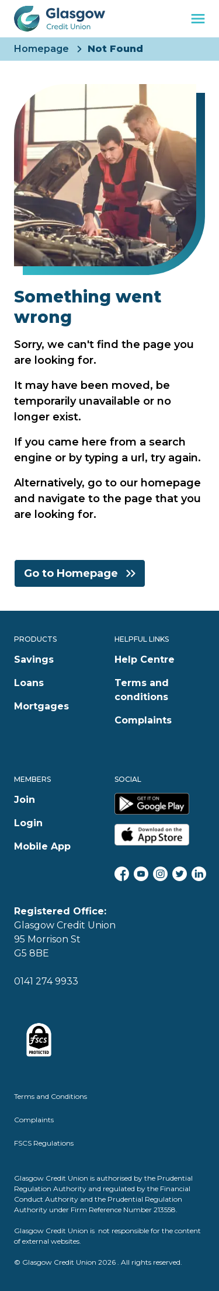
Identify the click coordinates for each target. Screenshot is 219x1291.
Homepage (41, 49)
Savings (34, 659)
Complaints (143, 720)
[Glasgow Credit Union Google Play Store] (160, 804)
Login (28, 823)
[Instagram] (160, 874)
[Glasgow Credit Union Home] (59, 19)
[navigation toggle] (198, 19)
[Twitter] (179, 874)
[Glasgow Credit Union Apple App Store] (160, 834)
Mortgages (41, 706)
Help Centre (144, 659)
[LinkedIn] (199, 874)
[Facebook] (121, 874)
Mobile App (42, 846)
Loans (29, 682)
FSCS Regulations (44, 1143)
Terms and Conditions (50, 1096)
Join (24, 799)
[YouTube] (141, 874)
